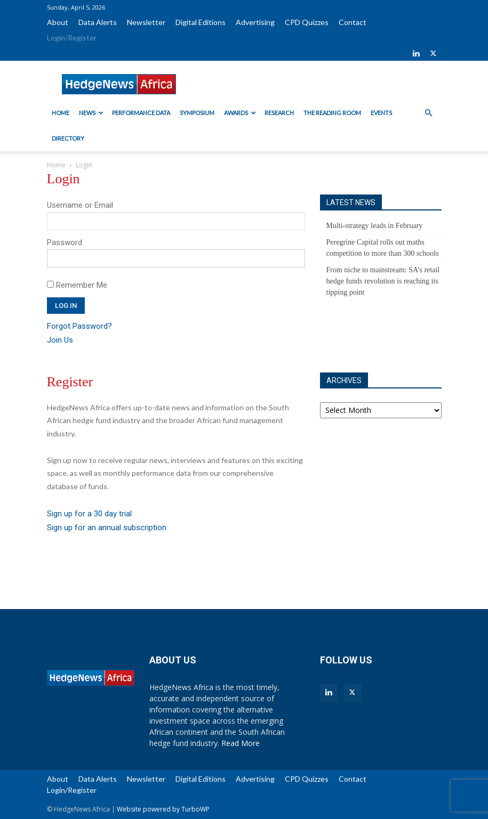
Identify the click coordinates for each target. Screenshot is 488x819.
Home (60, 112)
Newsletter (146, 22)
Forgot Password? (79, 326)
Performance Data (141, 112)
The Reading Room (332, 112)
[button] (429, 113)
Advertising (255, 22)
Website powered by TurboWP (163, 809)
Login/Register (72, 37)
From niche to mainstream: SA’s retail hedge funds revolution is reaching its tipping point (383, 281)
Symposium (197, 112)
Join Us (60, 340)
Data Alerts (97, 22)
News (91, 112)
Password (64, 242)
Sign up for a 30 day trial (89, 513)
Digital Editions (200, 22)
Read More (240, 743)
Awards (240, 112)
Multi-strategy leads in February (374, 226)
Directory (68, 138)
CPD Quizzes (307, 22)
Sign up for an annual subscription (106, 527)
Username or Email (80, 205)
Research (279, 112)
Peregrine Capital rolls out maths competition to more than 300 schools (382, 247)
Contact (352, 22)
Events (381, 112)
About (57, 22)
